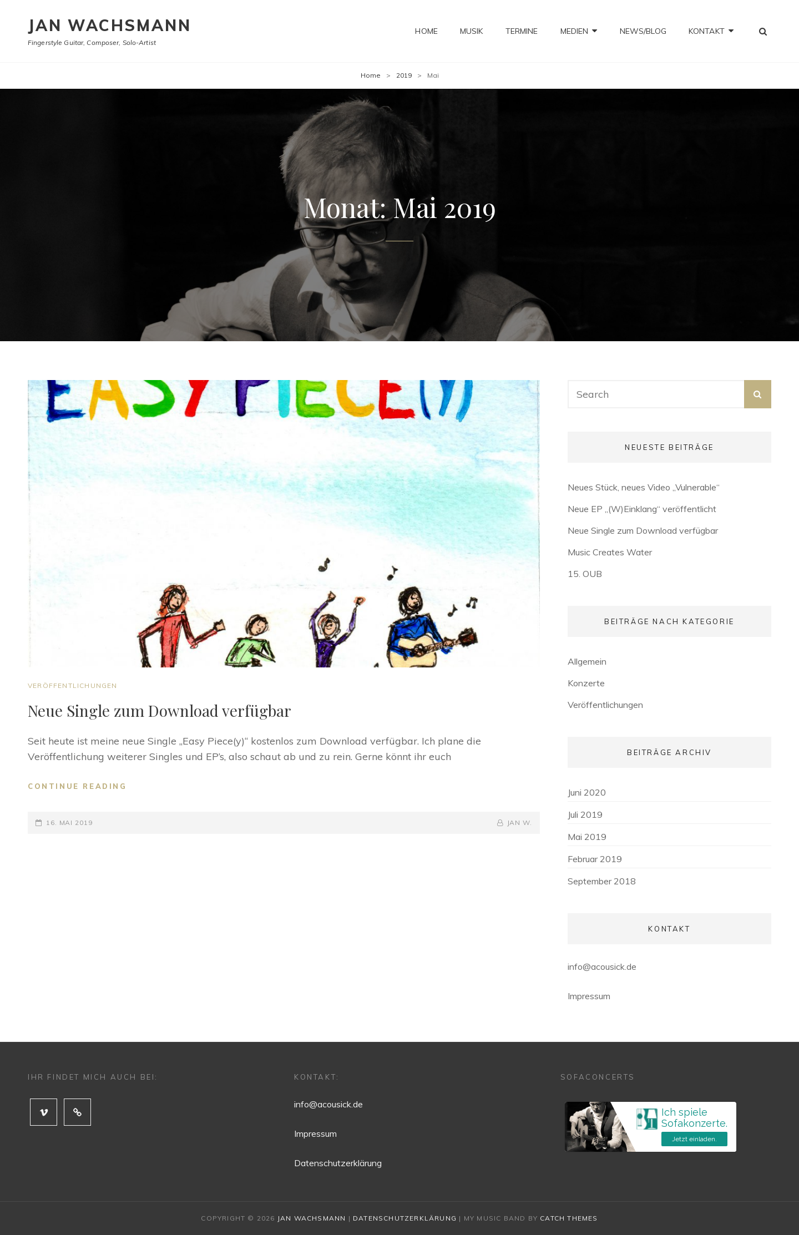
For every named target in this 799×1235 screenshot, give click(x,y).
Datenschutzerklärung (338, 1162)
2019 (404, 75)
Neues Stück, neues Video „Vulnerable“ (644, 487)
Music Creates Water (610, 552)
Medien (574, 31)
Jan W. (519, 822)
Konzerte (586, 683)
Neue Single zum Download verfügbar (159, 710)
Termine (521, 31)
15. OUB (585, 573)
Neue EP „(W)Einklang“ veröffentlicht (642, 508)
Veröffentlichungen (73, 685)
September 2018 (602, 881)
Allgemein (587, 661)
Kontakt (707, 31)
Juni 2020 (587, 792)
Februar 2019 (595, 858)
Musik (471, 31)
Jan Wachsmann (109, 25)
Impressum (589, 995)
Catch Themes (569, 1218)
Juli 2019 (585, 814)
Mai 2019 (587, 836)
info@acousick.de (602, 966)
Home (426, 31)
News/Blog (643, 31)
